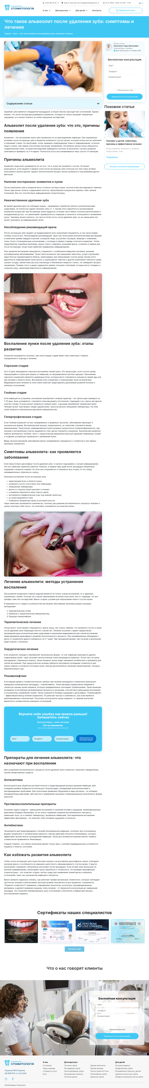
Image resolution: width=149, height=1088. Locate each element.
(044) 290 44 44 (50, 3)
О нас (45, 1062)
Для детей (120, 1062)
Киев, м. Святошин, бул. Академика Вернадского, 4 (81, 3)
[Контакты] (96, 10)
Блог (15, 34)
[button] (98, 103)
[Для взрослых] (63, 10)
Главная (7, 34)
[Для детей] (82, 10)
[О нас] (47, 10)
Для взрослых (71, 1062)
